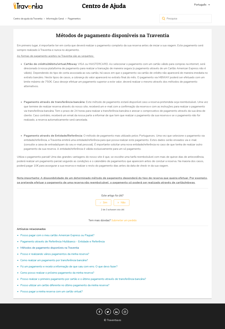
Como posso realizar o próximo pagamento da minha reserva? (57, 273)
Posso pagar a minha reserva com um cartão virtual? (51, 291)
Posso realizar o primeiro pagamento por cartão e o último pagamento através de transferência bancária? (83, 279)
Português (200, 4)
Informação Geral (55, 18)
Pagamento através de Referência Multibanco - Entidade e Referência (62, 241)
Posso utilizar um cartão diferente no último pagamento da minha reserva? (64, 285)
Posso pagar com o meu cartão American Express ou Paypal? (57, 235)
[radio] (103, 202)
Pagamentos (74, 18)
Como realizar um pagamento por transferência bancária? (54, 260)
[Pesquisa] (185, 18)
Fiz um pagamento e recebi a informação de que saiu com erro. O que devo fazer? (69, 266)
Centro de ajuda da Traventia (28, 18)
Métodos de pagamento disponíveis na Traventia (49, 248)
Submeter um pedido (124, 220)
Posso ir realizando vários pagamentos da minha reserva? (54, 254)
